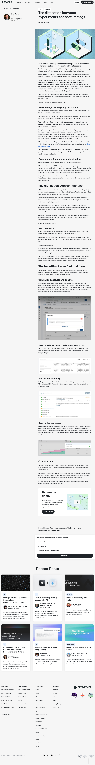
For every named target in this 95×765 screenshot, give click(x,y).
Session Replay (5, 704)
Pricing (51, 2)
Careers (55, 693)
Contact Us (56, 707)
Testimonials (22, 707)
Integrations (39, 721)
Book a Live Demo (87, 2)
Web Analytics (5, 711)
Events (37, 739)
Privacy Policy (57, 704)
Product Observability (24, 689)
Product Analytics (6, 700)
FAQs (37, 732)
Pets (54, 697)
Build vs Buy (22, 697)
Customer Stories (23, 704)
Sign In (77, 2)
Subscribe (64, 556)
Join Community (40, 736)
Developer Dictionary (42, 729)
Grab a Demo (48, 512)
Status (37, 746)
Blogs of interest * (42, 546)
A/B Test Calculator (41, 711)
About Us (55, 689)
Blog (37, 697)
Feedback (38, 743)
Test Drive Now (5, 714)
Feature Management (7, 689)
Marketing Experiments (7, 707)
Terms (54, 700)
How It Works (22, 693)
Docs (45, 2)
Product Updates (40, 707)
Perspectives (39, 700)
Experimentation (6, 693)
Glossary (38, 725)
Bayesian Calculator (41, 714)
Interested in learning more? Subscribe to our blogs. (53, 537)
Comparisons (39, 704)
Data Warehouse (6, 697)
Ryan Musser (15, 14)
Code (37, 693)
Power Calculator (41, 718)
